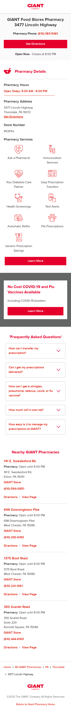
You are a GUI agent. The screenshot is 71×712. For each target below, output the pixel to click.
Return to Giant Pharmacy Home (35, 704)
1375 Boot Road (16, 558)
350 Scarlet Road (17, 607)
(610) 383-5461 (48, 34)
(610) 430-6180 (14, 537)
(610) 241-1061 (13, 586)
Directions (11, 497)
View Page (29, 497)
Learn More (35, 261)
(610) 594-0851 (14, 489)
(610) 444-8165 (14, 639)
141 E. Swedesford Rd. (20, 461)
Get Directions (35, 44)
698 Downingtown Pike (21, 510)
